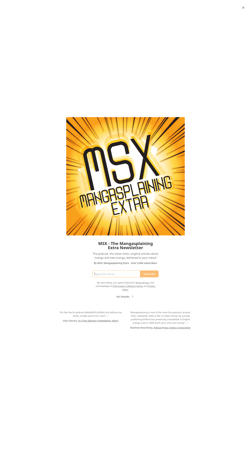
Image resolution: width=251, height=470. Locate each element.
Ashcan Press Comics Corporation (172, 327)
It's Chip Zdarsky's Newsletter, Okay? (98, 320)
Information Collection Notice (128, 286)
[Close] (243, 7)
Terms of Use (142, 282)
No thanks (125, 296)
